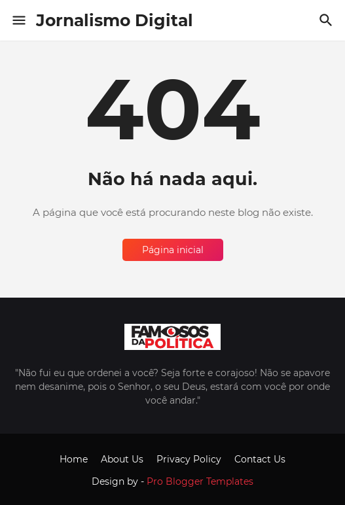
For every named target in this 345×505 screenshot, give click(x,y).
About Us (122, 459)
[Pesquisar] (327, 20)
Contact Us (259, 459)
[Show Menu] (18, 20)
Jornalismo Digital (114, 20)
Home (74, 459)
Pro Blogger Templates (200, 481)
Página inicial (173, 250)
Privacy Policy (188, 459)
